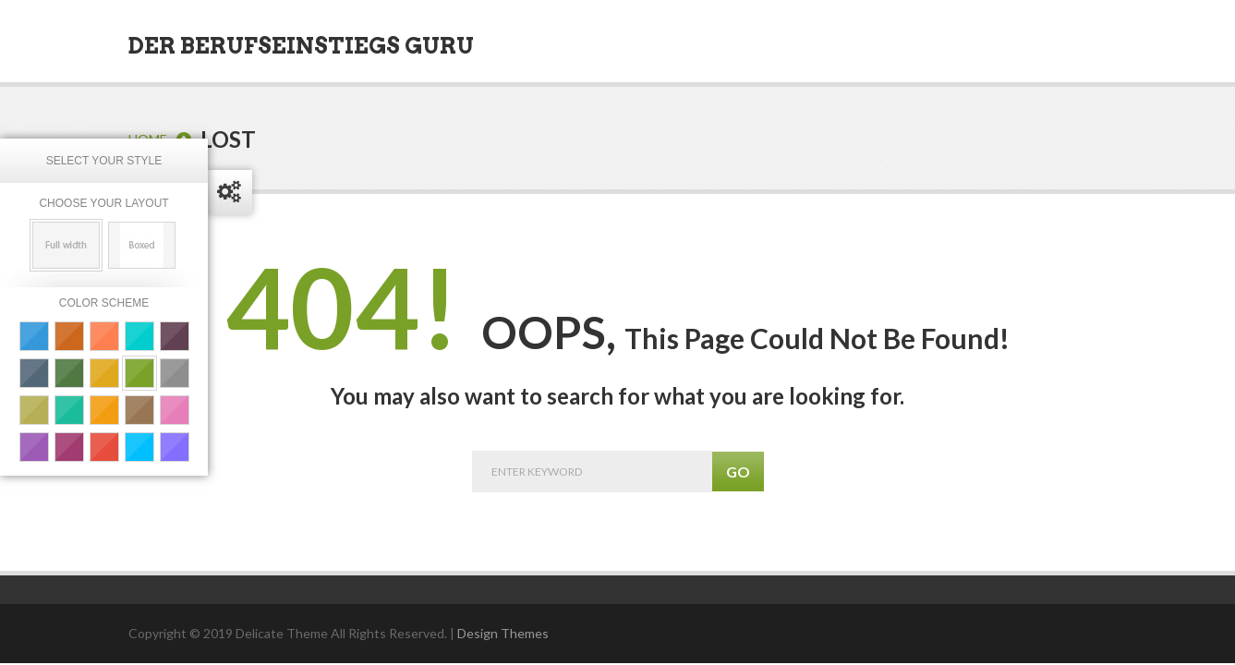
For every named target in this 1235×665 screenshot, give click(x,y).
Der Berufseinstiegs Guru (301, 45)
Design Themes (503, 633)
